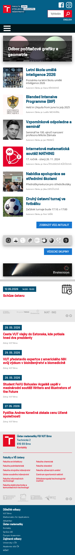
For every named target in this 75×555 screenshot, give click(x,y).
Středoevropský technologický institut (50, 479)
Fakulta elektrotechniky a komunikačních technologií (16, 486)
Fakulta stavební (44, 466)
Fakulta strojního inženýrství (16, 470)
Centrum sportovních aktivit (49, 474)
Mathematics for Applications (16, 517)
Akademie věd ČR (11, 546)
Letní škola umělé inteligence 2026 (41, 72)
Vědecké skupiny (58, 251)
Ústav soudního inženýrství (16, 474)
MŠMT (6, 550)
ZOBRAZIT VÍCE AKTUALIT (54, 224)
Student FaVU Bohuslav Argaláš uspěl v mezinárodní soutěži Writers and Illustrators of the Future (37, 388)
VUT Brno (7, 513)
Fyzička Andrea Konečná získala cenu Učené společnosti (35, 414)
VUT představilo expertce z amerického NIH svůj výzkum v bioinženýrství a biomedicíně (34, 361)
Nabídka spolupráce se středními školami (45, 176)
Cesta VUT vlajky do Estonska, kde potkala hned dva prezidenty (33, 336)
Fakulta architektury (12, 461)
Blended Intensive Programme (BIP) (41, 99)
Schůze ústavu (13, 296)
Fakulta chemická (44, 461)
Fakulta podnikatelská (13, 466)
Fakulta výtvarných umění (48, 470)
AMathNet (7, 521)
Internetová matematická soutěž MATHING (47, 151)
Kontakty (22, 447)
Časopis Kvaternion (11, 535)
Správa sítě (8, 532)
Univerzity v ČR (10, 542)
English (67, 19)
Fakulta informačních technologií (13, 479)
